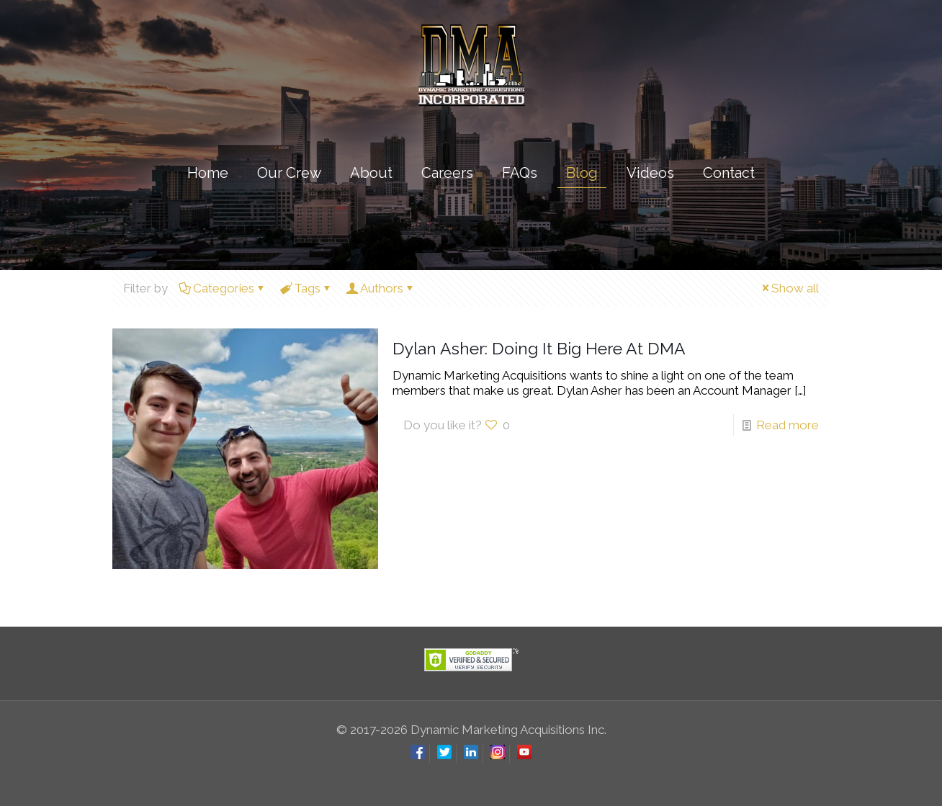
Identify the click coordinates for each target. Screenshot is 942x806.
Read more (787, 425)
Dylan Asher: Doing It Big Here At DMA (539, 348)
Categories (222, 288)
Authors (381, 288)
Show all (789, 288)
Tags (306, 288)
